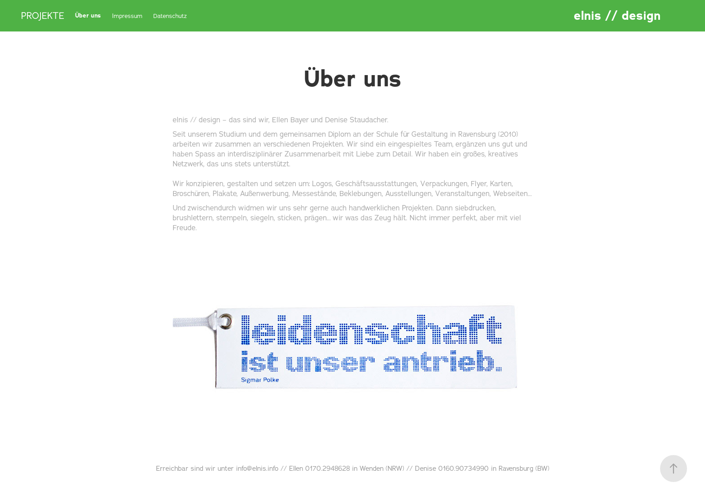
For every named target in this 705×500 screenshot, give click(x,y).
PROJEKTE (42, 15)
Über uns (88, 15)
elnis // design (617, 16)
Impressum (127, 15)
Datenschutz (170, 15)
